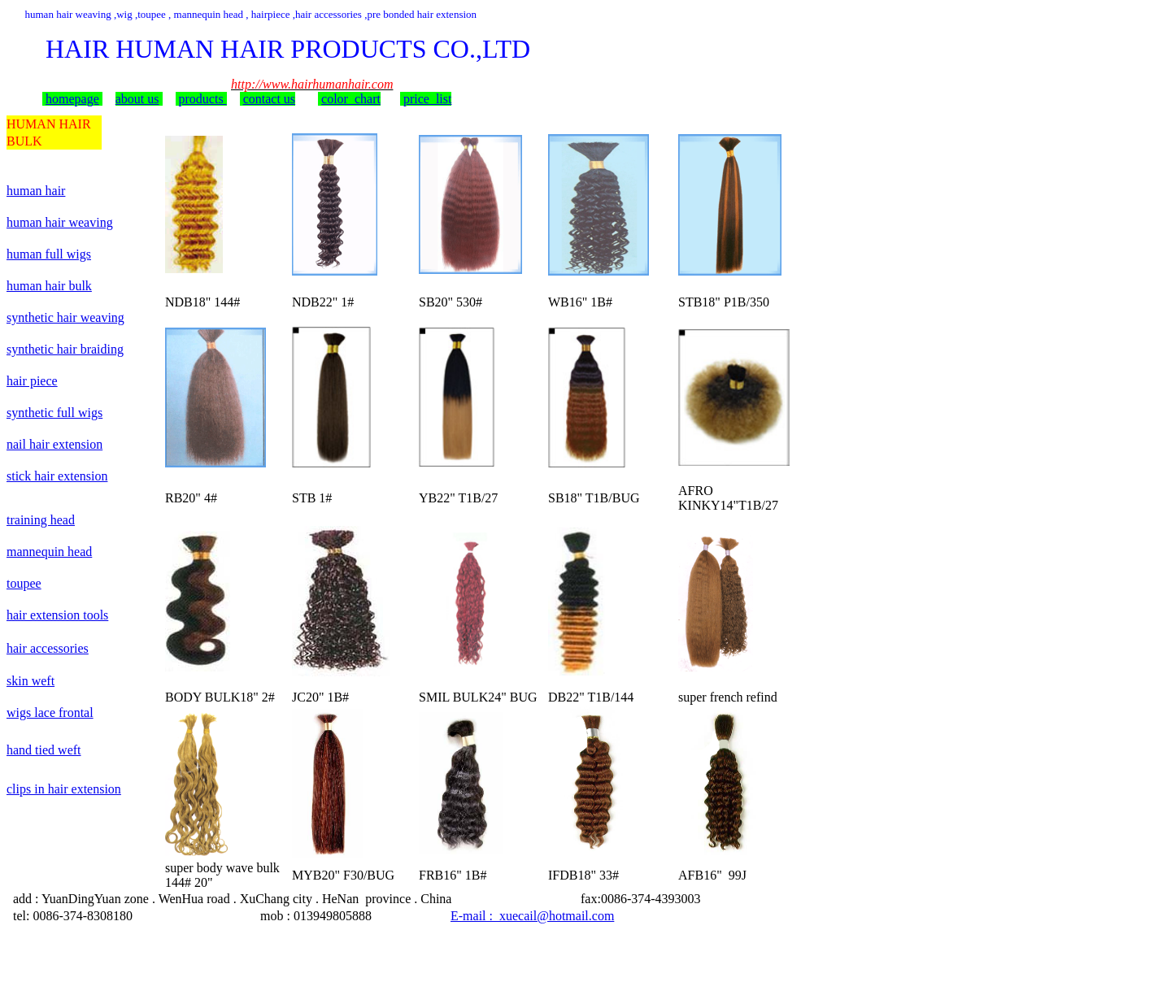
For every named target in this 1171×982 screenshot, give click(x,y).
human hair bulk (49, 286)
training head (41, 520)
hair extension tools (57, 615)
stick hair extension (57, 476)
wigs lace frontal (50, 712)
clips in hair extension (64, 789)
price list (427, 99)
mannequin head (49, 551)
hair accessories (48, 648)
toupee (24, 583)
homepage (72, 99)
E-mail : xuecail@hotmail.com (532, 916)
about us (137, 99)
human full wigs (49, 254)
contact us (269, 99)
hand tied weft (44, 750)
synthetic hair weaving (65, 317)
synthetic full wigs (54, 412)
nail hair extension (54, 444)
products (203, 99)
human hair (36, 191)
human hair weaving (60, 222)
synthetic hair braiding (65, 349)
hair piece (32, 381)
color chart (351, 99)
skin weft (30, 681)
